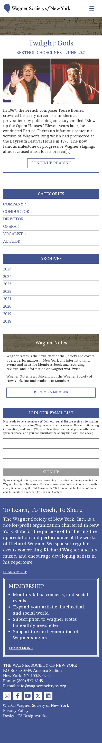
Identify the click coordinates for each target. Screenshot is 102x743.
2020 (7, 307)
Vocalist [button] (13, 234)
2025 (7, 269)
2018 (7, 321)
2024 (7, 277)
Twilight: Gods (51, 43)
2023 (7, 284)
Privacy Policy (16, 711)
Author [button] (11, 242)
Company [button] (13, 204)
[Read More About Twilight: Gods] (51, 163)
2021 (7, 299)
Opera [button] (9, 227)
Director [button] (13, 219)
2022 (7, 292)
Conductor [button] (16, 212)
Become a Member (51, 392)
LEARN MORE (15, 572)
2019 (7, 314)
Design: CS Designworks (25, 716)
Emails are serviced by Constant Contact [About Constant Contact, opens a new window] (37, 492)
